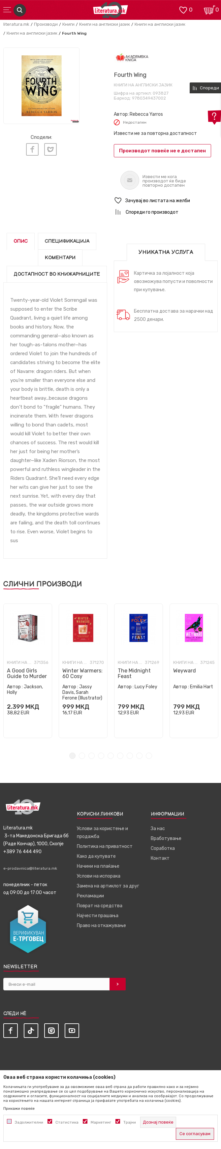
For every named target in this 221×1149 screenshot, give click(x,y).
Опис (21, 241)
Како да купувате (96, 856)
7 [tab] (130, 756)
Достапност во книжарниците (57, 274)
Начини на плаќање (98, 866)
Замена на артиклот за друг (108, 886)
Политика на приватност (105, 846)
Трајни (129, 1122)
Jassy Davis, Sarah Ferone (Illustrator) (82, 692)
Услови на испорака (98, 876)
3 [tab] (91, 756)
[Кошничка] (209, 9)
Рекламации (90, 896)
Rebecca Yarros (146, 114)
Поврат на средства (99, 906)
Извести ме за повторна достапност (155, 133)
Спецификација (67, 241)
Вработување (166, 838)
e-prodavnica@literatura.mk (30, 868)
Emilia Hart (201, 687)
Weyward (184, 670)
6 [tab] (120, 756)
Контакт (160, 858)
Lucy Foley (146, 687)
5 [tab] (111, 756)
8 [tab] (139, 756)
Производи (46, 24)
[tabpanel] (41, 86)
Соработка (163, 848)
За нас (158, 828)
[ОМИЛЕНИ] (183, 9)
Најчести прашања (97, 915)
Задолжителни (29, 1122)
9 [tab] (149, 756)
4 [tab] (101, 756)
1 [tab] (72, 756)
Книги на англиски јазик (104, 24)
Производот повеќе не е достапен (162, 151)
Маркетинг (101, 1122)
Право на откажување (101, 925)
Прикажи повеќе (19, 1108)
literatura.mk (16, 24)
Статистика (67, 1122)
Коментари (60, 258)
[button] (166, 200)
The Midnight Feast (134, 673)
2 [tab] (82, 756)
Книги (68, 24)
